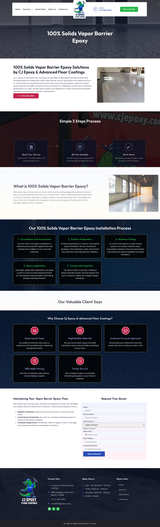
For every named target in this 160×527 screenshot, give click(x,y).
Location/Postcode (90, 446)
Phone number (89, 414)
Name (86, 407)
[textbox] (89, 428)
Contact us (63, 9)
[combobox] (89, 428)
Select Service (88, 421)
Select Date (88, 431)
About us (52, 9)
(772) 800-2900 (105, 10)
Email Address (88, 438)
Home (17, 9)
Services (28, 9)
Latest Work (40, 9)
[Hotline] (95, 9)
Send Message (94, 454)
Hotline (101, 8)
